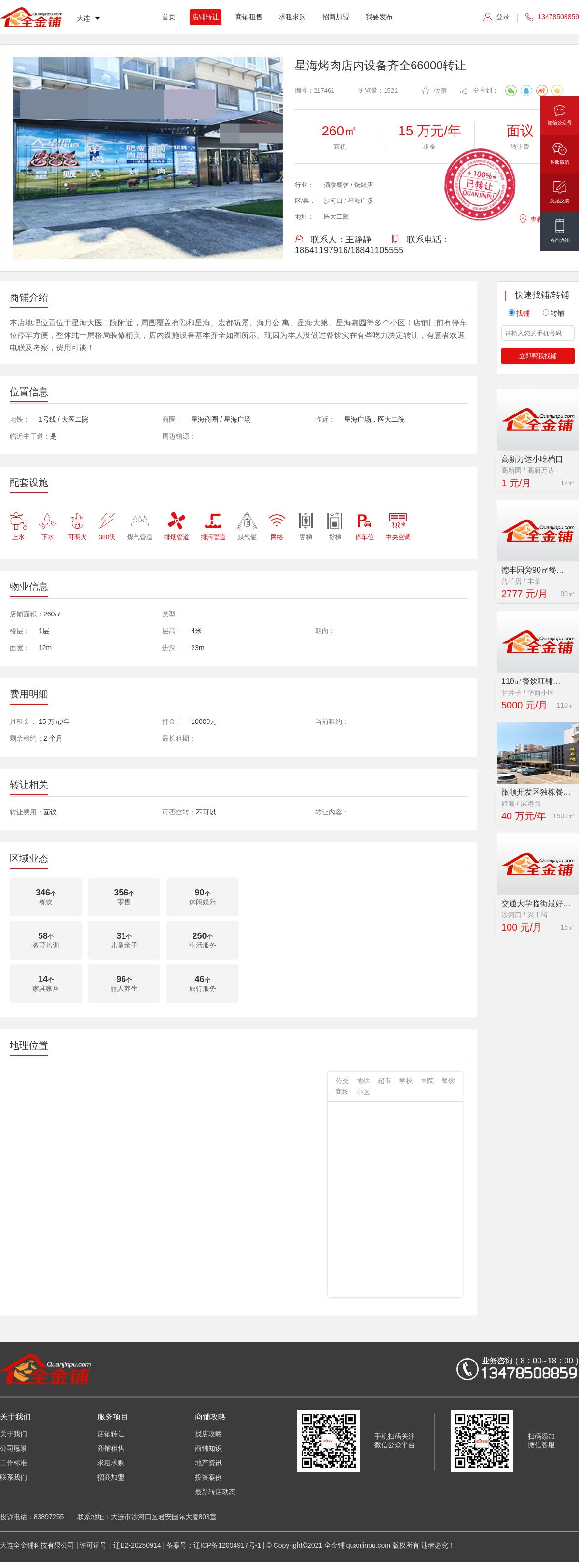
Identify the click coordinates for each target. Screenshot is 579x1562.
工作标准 (13, 1463)
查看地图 (536, 218)
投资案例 (208, 1477)
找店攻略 (208, 1434)
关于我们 (13, 1434)
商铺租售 (248, 17)
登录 (503, 17)
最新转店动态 (215, 1491)
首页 (169, 17)
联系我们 (13, 1477)
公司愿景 (13, 1448)
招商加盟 (335, 17)
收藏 (434, 90)
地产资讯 (208, 1463)
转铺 (553, 313)
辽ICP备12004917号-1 (227, 1545)
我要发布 (379, 17)
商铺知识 (208, 1448)
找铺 (519, 313)
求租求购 (292, 17)
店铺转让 (205, 17)
